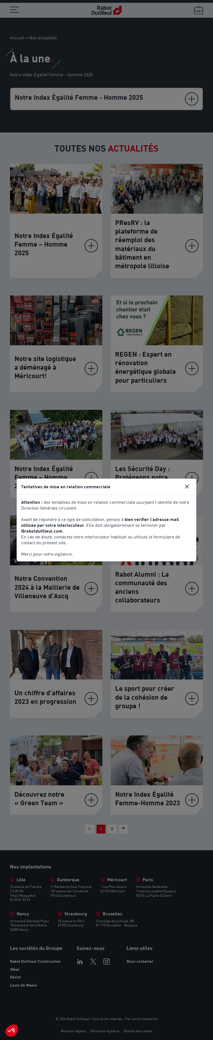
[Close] (187, 486)
